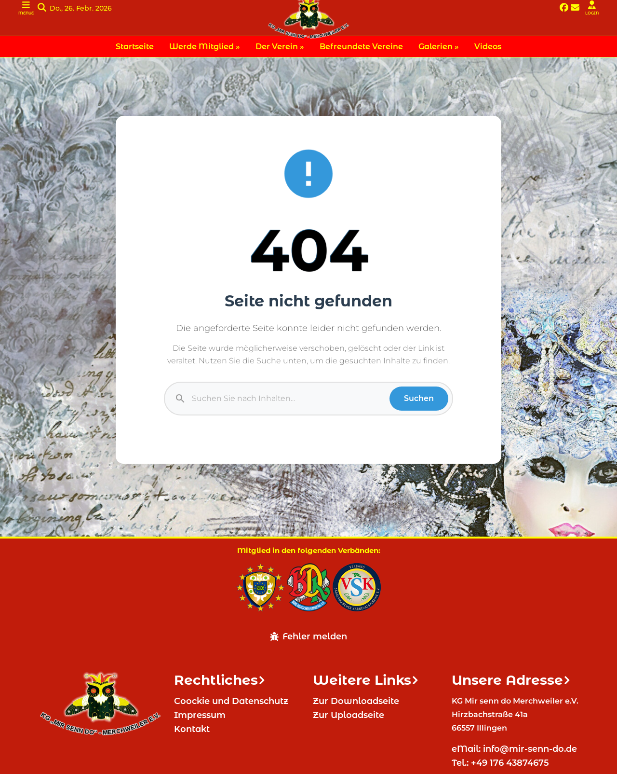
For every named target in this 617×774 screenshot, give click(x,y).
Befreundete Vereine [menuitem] (361, 46)
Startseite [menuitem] (135, 46)
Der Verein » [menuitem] (279, 46)
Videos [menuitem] (487, 46)
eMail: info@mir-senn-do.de (515, 749)
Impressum (200, 715)
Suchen (419, 398)
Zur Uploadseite (348, 715)
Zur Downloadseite (356, 701)
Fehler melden (308, 636)
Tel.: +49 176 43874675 (501, 763)
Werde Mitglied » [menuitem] (204, 46)
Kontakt (192, 729)
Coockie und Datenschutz (231, 701)
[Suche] (290, 398)
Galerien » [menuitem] (438, 46)
